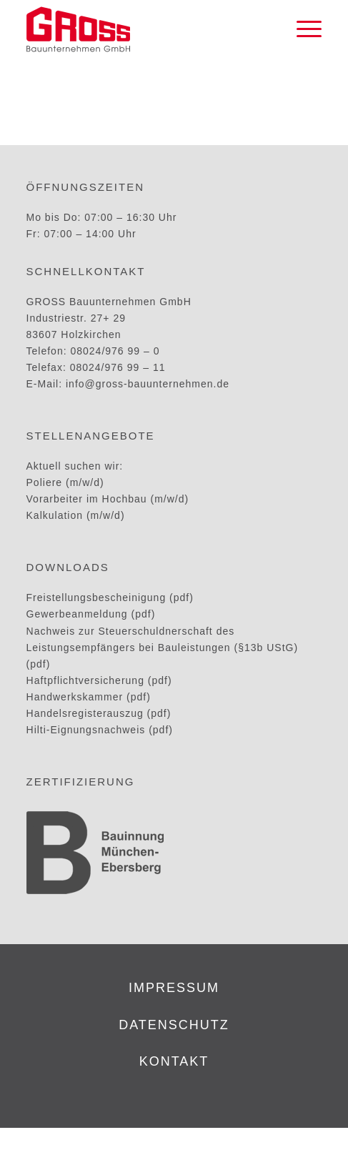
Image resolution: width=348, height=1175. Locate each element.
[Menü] (302, 29)
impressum (174, 988)
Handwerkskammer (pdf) (88, 697)
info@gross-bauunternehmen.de (147, 384)
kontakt (174, 1061)
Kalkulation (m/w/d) (75, 515)
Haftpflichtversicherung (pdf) (99, 680)
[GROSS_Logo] (144, 29)
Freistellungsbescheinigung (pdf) (110, 597)
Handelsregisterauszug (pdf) (98, 713)
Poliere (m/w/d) (65, 482)
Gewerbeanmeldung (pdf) (91, 614)
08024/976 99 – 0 (114, 351)
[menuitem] (302, 29)
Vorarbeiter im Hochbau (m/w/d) (107, 499)
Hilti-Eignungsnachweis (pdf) (99, 729)
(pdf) (38, 664)
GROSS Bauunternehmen (137, 1145)
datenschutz (174, 1025)
